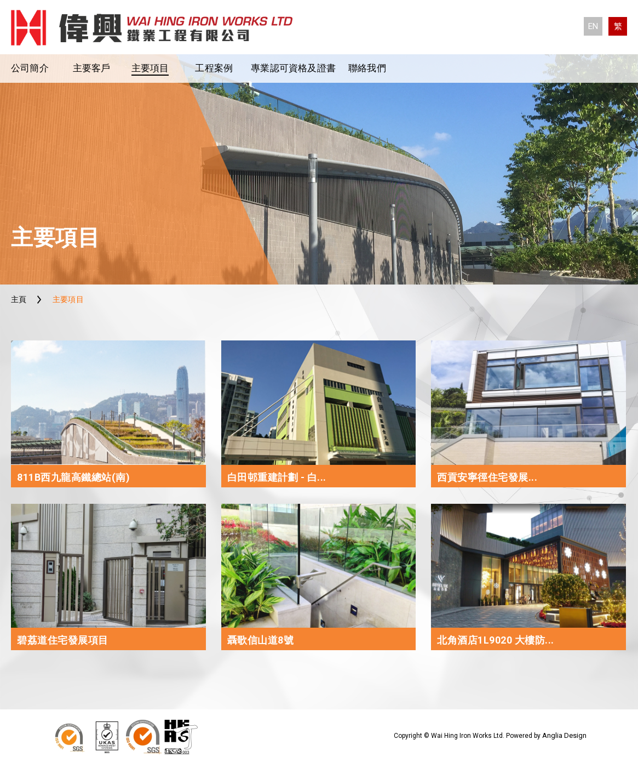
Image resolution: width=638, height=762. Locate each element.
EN (593, 26)
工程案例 (214, 67)
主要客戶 (92, 67)
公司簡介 (30, 67)
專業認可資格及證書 (293, 67)
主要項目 (150, 67)
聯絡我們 (367, 67)
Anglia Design (564, 735)
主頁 (19, 299)
